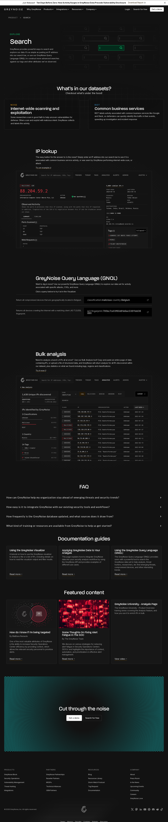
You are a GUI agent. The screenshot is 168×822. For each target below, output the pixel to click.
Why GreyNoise (34, 9)
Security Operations (12, 778)
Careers (133, 794)
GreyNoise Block (10, 774)
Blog (90, 774)
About (132, 774)
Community (134, 790)
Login (127, 9)
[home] (13, 9)
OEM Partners (51, 790)
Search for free (140, 9)
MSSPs (49, 782)
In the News (134, 782)
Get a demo (157, 9)
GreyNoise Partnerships (55, 774)
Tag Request (93, 786)
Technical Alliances (53, 786)
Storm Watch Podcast (96, 782)
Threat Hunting (10, 786)
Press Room (135, 778)
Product (13, 18)
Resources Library (95, 778)
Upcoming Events (137, 786)
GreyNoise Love (136, 798)
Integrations (8, 790)
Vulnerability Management (14, 782)
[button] (49, 9)
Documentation (94, 790)
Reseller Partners (52, 778)
